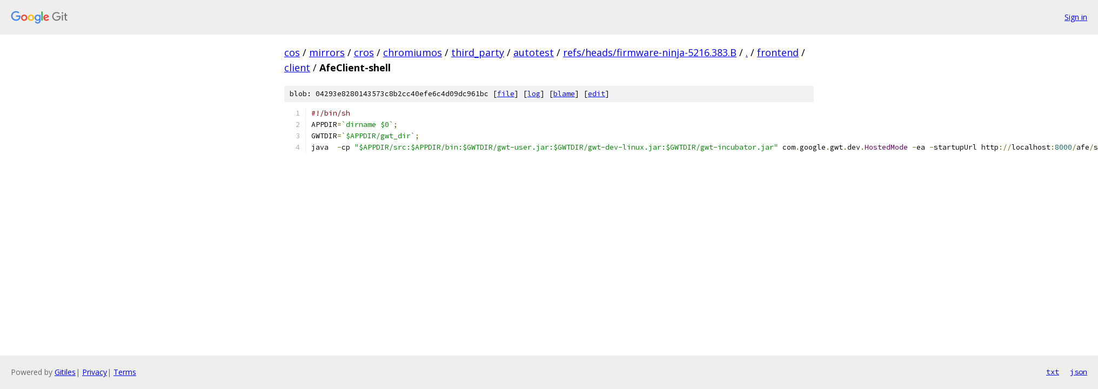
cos (292, 52)
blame (564, 93)
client (297, 67)
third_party (477, 52)
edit (596, 93)
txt (1052, 372)
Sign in (1075, 17)
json (1078, 372)
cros (364, 52)
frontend (778, 52)
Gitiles (65, 372)
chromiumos (412, 52)
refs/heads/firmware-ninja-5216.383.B (650, 52)
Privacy (94, 372)
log (533, 93)
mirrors (327, 52)
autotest (533, 52)
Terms (124, 372)
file (505, 93)
